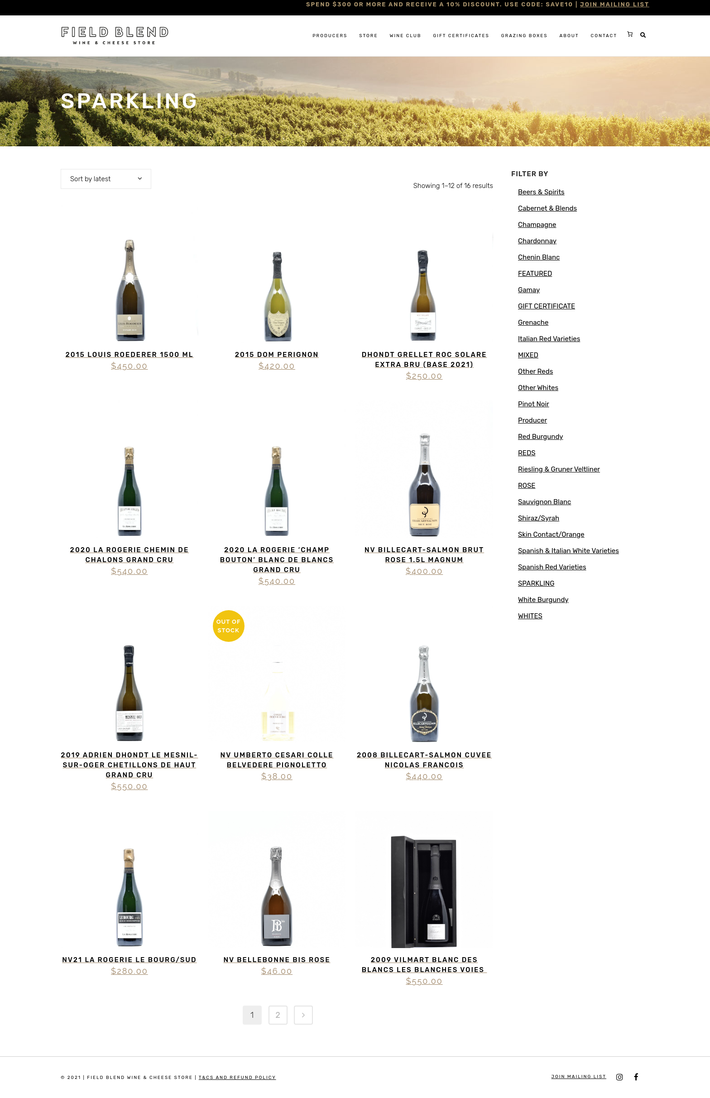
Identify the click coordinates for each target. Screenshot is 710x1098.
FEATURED (535, 274)
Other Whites (538, 388)
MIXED (528, 355)
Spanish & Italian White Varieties (568, 551)
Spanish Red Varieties (552, 567)
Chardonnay (537, 241)
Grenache (533, 322)
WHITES (530, 616)
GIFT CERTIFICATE (546, 306)
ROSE (526, 486)
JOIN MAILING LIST (614, 4)
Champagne (537, 225)
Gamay (529, 290)
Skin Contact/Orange (551, 534)
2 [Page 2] (277, 1015)
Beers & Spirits (541, 192)
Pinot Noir (533, 404)
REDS (527, 453)
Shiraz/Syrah (538, 518)
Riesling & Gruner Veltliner (559, 469)
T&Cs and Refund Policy (237, 1077)
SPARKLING (536, 583)
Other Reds (535, 371)
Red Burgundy (540, 437)
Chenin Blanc (539, 257)
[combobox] (106, 179)
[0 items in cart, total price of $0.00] (630, 34)
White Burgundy (543, 600)
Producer (532, 420)
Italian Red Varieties (549, 339)
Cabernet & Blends (547, 208)
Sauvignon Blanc (544, 502)
